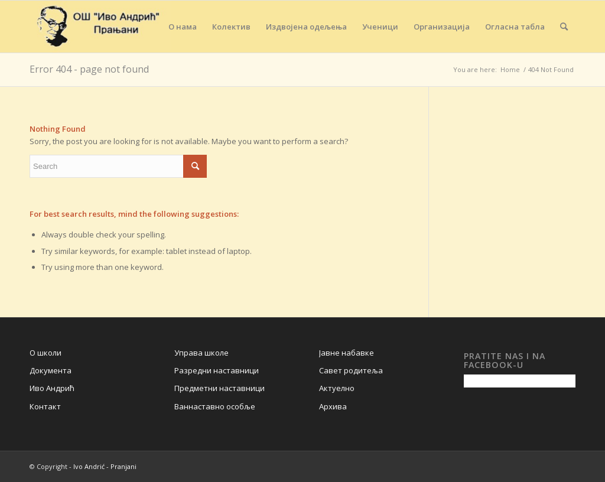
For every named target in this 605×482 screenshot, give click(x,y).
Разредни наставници (216, 370)
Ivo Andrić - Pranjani (104, 466)
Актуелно (336, 388)
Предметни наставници (219, 388)
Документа (50, 370)
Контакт (45, 406)
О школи (45, 352)
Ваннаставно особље (214, 406)
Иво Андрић (52, 388)
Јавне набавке (346, 352)
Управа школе (201, 352)
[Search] (563, 27)
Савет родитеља (351, 370)
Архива (333, 406)
